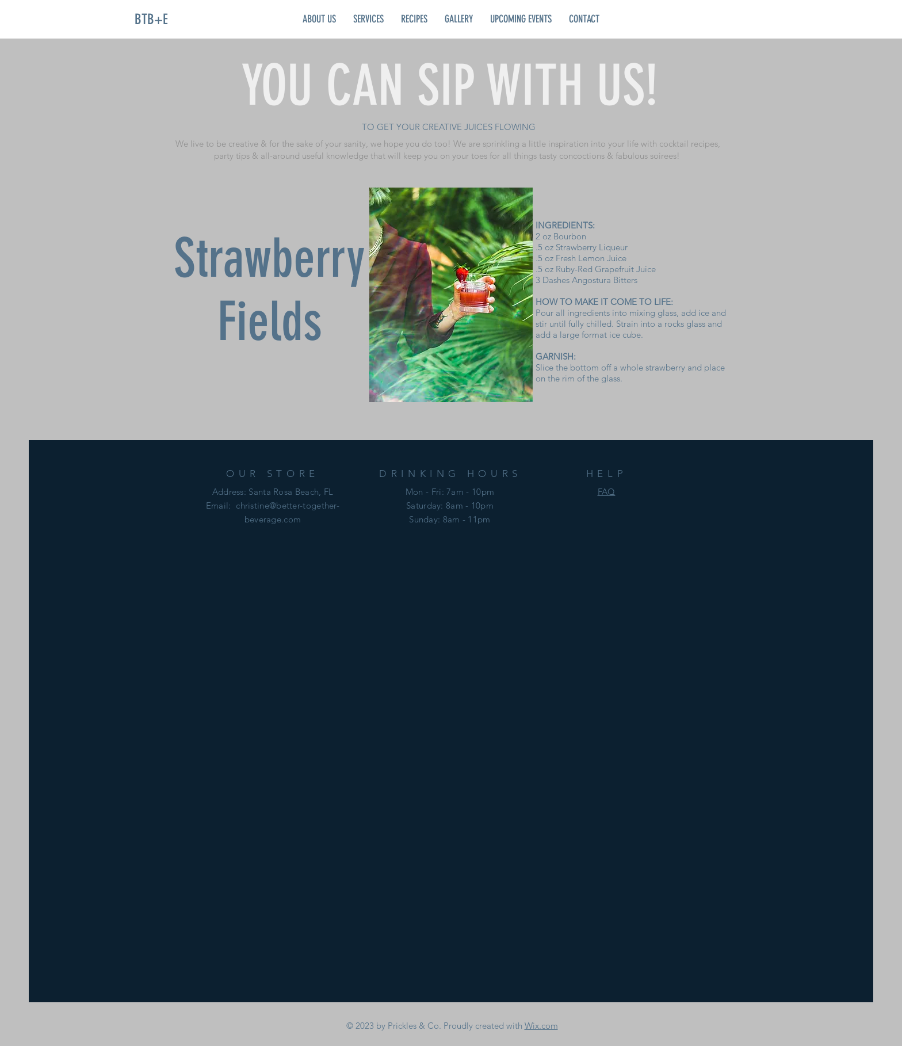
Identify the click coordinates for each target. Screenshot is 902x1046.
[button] (319, 19)
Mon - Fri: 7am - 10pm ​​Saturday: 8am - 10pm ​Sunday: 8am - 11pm (450, 505)
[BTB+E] (151, 19)
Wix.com (541, 1025)
